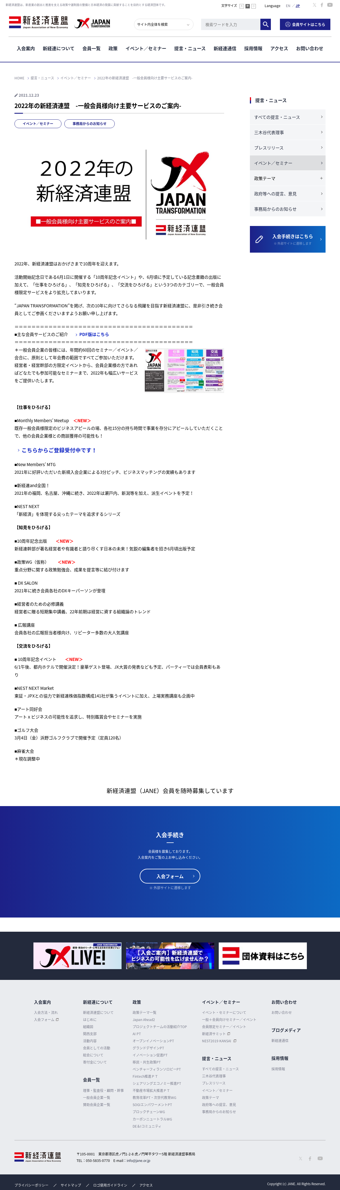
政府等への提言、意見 (275, 194)
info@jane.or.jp (138, 1160)
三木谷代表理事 (269, 132)
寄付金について (95, 1062)
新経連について (59, 48)
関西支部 (90, 1033)
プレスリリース (269, 148)
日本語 (297, 5)
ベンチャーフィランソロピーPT (157, 1069)
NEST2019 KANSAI (217, 1040)
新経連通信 (225, 48)
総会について (93, 1055)
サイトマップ (71, 1185)
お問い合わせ (309, 48)
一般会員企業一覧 (96, 1097)
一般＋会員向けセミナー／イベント (229, 1019)
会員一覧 (91, 48)
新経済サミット (214, 1033)
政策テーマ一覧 (144, 1012)
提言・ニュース (190, 48)
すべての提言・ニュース (277, 117)
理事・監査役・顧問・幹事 (103, 1090)
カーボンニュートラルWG (152, 1119)
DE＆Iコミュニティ (147, 1126)
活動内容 (90, 1040)
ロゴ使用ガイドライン (110, 1185)
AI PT (137, 1033)
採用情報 (253, 48)
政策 (113, 48)
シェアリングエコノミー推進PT (157, 1083)
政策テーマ (210, 1097)
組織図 (88, 1026)
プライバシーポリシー (31, 1185)
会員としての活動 (96, 1048)
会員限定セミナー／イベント (224, 1026)
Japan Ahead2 (144, 1019)
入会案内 (26, 48)
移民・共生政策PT (147, 1062)
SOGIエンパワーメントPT (152, 1104)
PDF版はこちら (94, 334)
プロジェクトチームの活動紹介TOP (160, 1026)
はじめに (90, 1019)
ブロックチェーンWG (149, 1112)
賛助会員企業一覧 (96, 1104)
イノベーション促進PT (150, 1055)
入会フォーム (170, 876)
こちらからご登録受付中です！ (59, 450)
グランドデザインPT (148, 1048)
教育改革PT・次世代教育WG (154, 1097)
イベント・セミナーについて (224, 1012)
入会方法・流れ (46, 1012)
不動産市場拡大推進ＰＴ (151, 1090)
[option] (77, 956)
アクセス (279, 48)
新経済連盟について (98, 1012)
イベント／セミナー (146, 48)
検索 (267, 24)
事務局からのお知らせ (90, 123)
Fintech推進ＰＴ (145, 1076)
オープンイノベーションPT (153, 1040)
